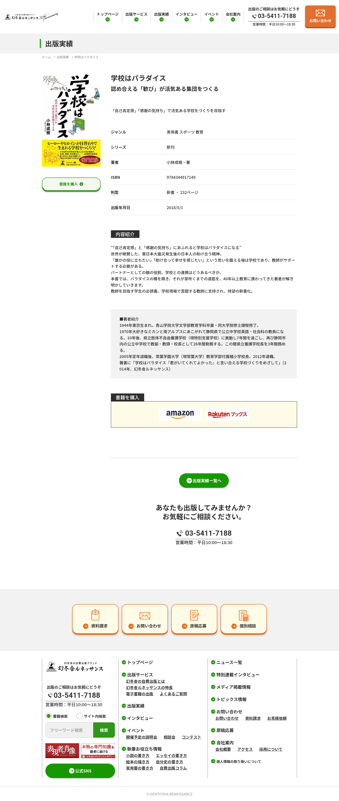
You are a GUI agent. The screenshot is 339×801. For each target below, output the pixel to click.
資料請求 (253, 718)
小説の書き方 (137, 755)
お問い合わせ (227, 718)
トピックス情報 (231, 699)
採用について (270, 749)
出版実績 (161, 14)
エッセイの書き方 (171, 755)
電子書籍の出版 (139, 693)
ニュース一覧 (229, 662)
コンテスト (191, 737)
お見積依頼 (277, 718)
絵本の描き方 (137, 761)
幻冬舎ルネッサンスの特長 (149, 687)
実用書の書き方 (139, 768)
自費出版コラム (173, 768)
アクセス (245, 749)
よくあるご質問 (173, 693)
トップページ (108, 14)
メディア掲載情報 (233, 687)
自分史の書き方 (169, 761)
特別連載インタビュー (238, 674)
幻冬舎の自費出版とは (145, 681)
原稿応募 (225, 730)
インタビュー (187, 14)
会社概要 (223, 749)
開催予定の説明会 (141, 737)
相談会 (169, 737)
